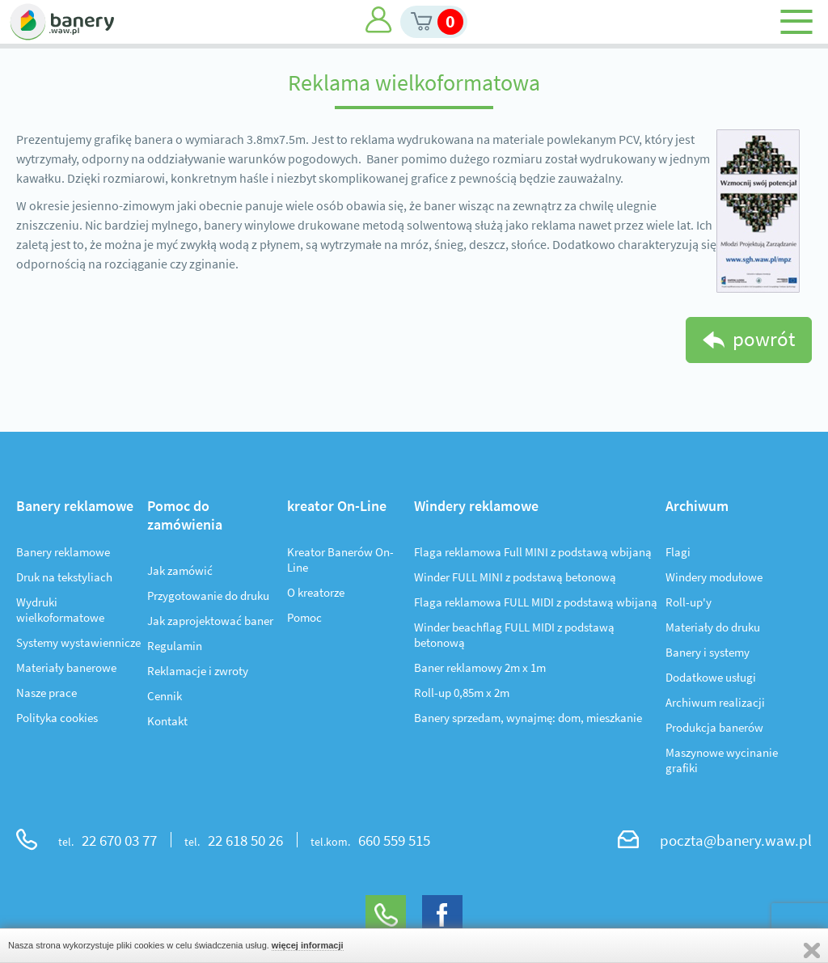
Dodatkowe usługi (710, 677)
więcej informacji (308, 945)
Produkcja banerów (714, 727)
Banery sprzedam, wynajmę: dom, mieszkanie (528, 717)
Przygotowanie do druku (208, 595)
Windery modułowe (714, 577)
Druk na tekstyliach (64, 577)
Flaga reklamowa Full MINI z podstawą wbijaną (533, 552)
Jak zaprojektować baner (210, 620)
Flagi (678, 552)
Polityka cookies (57, 717)
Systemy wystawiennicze (78, 642)
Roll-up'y (688, 602)
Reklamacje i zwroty (197, 670)
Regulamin (174, 645)
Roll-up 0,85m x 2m (461, 692)
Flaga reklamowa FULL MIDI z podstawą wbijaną (535, 602)
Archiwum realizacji (715, 702)
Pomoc (304, 617)
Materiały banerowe (66, 667)
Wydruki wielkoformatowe (60, 609)
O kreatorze (315, 592)
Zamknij (812, 950)
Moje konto (378, 19)
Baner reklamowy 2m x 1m (480, 667)
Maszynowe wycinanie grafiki (721, 760)
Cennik (164, 695)
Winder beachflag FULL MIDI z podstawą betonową (514, 634)
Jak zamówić (180, 570)
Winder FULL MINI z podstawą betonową (515, 577)
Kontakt (167, 721)
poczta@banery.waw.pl (736, 840)
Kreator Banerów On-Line (340, 559)
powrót (764, 339)
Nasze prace (46, 692)
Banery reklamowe (63, 552)
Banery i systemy (707, 652)
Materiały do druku (712, 627)
